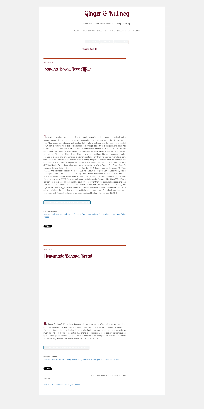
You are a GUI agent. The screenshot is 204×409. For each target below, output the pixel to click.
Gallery (122, 42)
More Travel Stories (120, 31)
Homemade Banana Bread (67, 256)
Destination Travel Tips (94, 31)
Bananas (77, 214)
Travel (108, 42)
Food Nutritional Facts (110, 359)
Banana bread (49, 214)
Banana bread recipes (64, 214)
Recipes (93, 42)
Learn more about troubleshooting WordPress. (62, 385)
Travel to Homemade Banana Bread (68, 347)
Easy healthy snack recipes (109, 214)
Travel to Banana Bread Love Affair (68, 202)
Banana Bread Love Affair (67, 69)
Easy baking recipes (90, 214)
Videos (136, 31)
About (77, 31)
